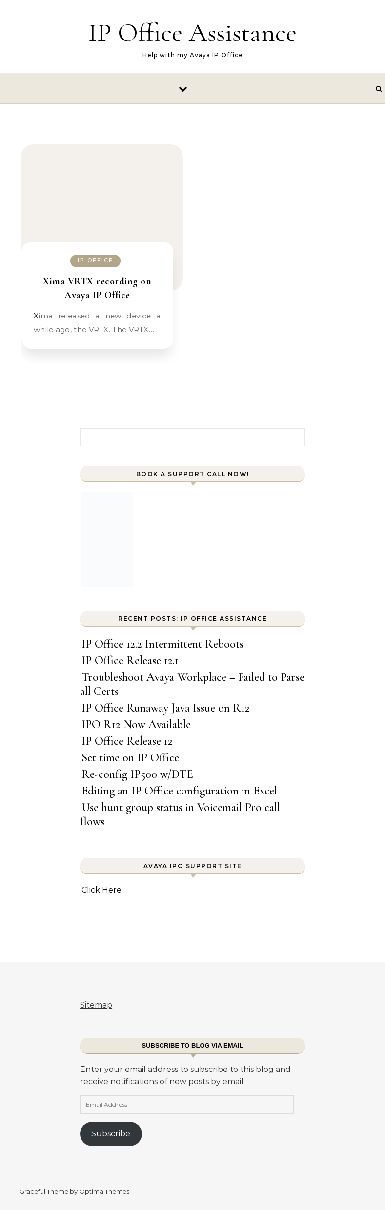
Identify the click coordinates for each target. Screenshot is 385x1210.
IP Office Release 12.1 (130, 661)
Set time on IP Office (130, 758)
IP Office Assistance (192, 32)
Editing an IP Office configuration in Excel (179, 791)
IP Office (95, 260)
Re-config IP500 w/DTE (137, 774)
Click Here (101, 889)
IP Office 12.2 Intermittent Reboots (162, 644)
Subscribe (110, 1133)
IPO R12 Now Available (136, 724)
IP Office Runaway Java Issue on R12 (165, 708)
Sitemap (96, 1005)
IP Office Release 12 (127, 741)
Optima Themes (104, 1191)
